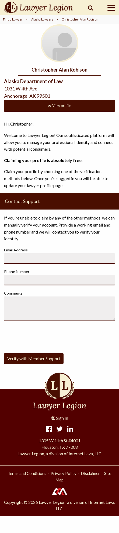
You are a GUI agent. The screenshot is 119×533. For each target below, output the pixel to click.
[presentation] (45, 336)
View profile (59, 105)
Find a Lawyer (13, 19)
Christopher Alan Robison (80, 19)
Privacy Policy (63, 473)
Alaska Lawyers (42, 19)
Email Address (16, 250)
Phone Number (16, 271)
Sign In (59, 418)
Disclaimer (90, 473)
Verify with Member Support (33, 358)
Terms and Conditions (27, 473)
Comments (13, 293)
